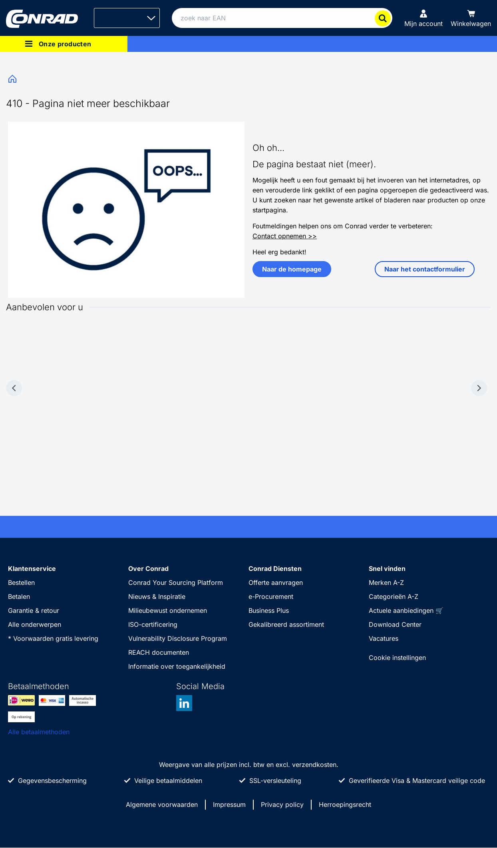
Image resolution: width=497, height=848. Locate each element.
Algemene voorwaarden (162, 804)
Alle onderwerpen (34, 624)
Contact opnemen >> (284, 236)
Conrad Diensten (275, 569)
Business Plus (268, 610)
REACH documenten (158, 652)
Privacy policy (282, 804)
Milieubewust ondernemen (167, 610)
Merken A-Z (386, 582)
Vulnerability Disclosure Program (177, 638)
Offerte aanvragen (275, 582)
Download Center (395, 624)
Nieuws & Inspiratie (156, 596)
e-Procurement (270, 596)
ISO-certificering (152, 624)
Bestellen (21, 582)
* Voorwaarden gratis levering (53, 638)
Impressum (229, 804)
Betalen (19, 596)
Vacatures (383, 638)
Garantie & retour (33, 610)
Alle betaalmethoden (39, 732)
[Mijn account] (423, 18)
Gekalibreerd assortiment (286, 624)
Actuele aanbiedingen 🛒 (406, 610)
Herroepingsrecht (345, 804)
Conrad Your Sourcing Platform (175, 582)
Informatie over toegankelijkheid (176, 666)
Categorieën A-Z (393, 596)
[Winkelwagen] (471, 18)
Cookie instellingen (397, 658)
